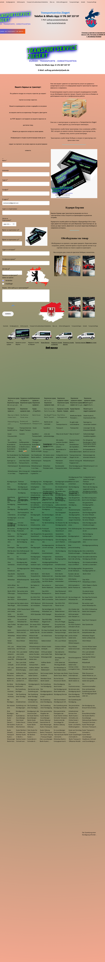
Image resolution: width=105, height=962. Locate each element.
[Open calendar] (13, 224)
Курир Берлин (45, 342)
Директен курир (91, 342)
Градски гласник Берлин (82, 342)
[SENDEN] (8, 314)
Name (4, 160)
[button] (55, 32)
